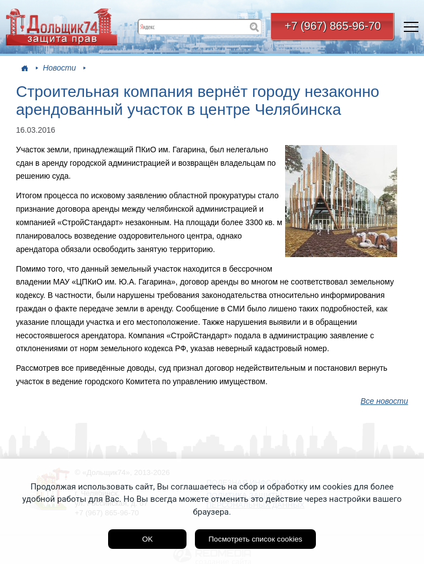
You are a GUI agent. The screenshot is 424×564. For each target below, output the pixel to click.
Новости (59, 67)
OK (147, 539)
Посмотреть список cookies (255, 539)
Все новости (384, 401)
